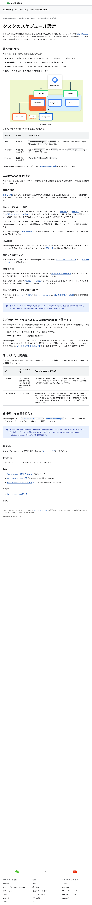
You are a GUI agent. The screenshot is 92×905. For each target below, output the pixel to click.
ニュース (6, 898)
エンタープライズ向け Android (14, 887)
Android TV (66, 898)
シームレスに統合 (43, 295)
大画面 (64, 884)
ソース (5, 894)
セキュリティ (7, 891)
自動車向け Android (69, 894)
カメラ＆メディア (39, 894)
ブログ (5, 902)
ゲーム (35, 884)
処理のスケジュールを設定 (17, 214)
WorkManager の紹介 (15, 494)
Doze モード (27, 231)
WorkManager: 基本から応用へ (19, 483)
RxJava (31, 295)
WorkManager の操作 (15, 478)
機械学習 (36, 887)
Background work (39, 10)
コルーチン (20, 295)
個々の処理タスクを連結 (61, 274)
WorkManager (82, 34)
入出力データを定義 (32, 281)
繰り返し (75, 212)
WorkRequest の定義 (48, 166)
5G (34, 902)
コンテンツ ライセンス (41, 510)
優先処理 (49, 248)
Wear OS (65, 887)
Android (6, 884)
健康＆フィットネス (40, 891)
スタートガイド (48, 451)
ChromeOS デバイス (69, 891)
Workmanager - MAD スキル (18, 474)
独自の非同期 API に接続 (64, 295)
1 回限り (63, 212)
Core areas (20, 10)
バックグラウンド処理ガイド (29, 346)
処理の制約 (7, 195)
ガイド (54, 18)
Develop (7, 10)
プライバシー (37, 898)
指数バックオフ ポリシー (66, 260)
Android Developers (9, 18)
